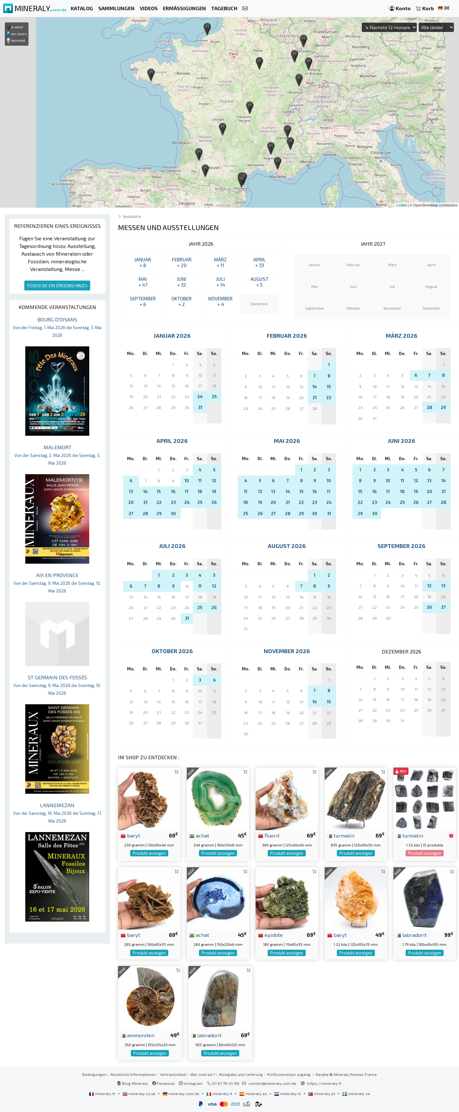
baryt (130, 835)
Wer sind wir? (202, 1074)
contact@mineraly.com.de (272, 1083)
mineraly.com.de (181, 1093)
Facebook (163, 1083)
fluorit (269, 835)
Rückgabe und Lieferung (241, 1074)
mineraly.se (356, 1093)
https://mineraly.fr (324, 1083)
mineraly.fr (102, 1093)
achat (199, 835)
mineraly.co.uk (139, 1093)
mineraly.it (219, 1093)
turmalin (340, 835)
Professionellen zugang (289, 1074)
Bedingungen (94, 1074)
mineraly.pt (322, 1093)
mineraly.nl (288, 1093)
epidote (270, 934)
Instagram (191, 1083)
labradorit (411, 934)
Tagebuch (132, 216)
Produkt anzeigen (149, 853)
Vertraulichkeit (173, 1074)
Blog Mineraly (132, 1083)
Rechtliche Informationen (133, 1074)
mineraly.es (253, 1093)
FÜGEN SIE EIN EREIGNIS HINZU (57, 285)
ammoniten (137, 1035)
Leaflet (401, 205)
